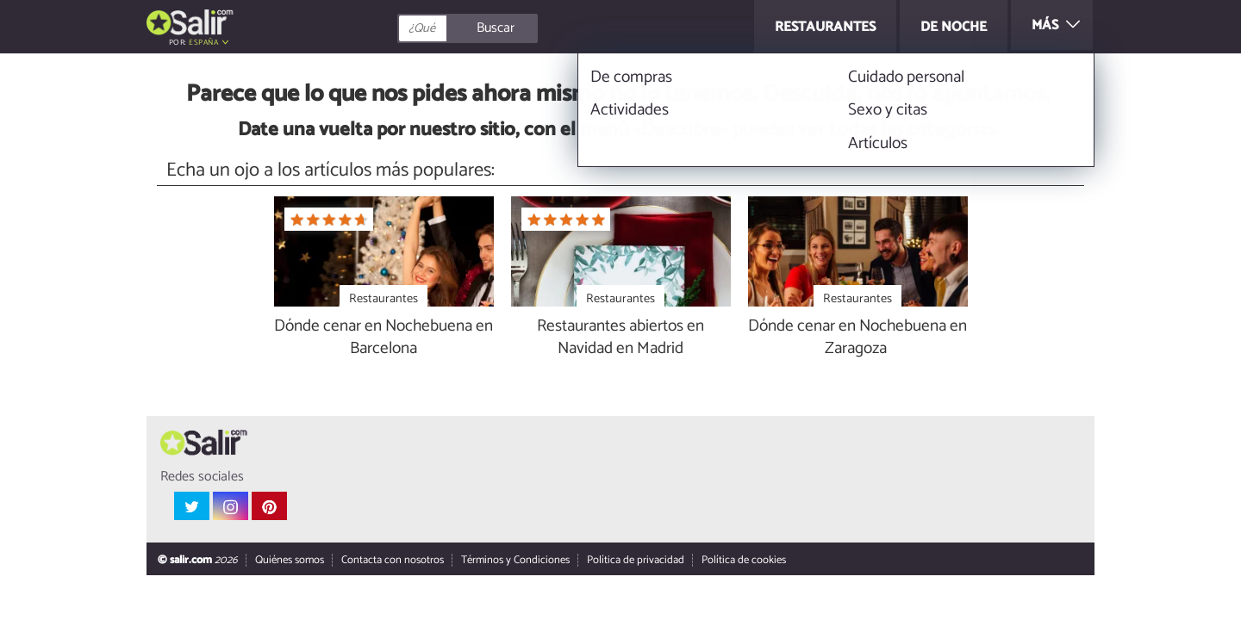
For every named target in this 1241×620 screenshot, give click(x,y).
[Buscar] (545, 28)
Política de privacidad (635, 561)
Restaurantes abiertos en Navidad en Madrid (620, 338)
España (203, 42)
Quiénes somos (289, 561)
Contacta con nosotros (392, 561)
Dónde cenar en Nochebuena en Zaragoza (857, 338)
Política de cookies (744, 561)
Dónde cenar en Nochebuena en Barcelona (383, 338)
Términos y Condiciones (515, 561)
